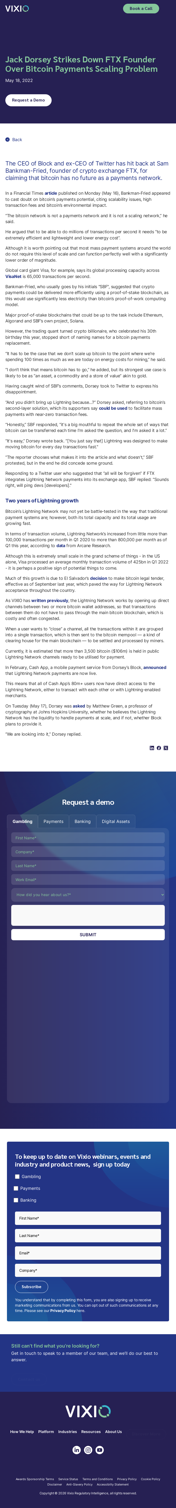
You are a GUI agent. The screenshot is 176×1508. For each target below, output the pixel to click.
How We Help (22, 1432)
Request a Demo (28, 100)
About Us (113, 1432)
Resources (91, 1432)
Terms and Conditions (97, 1479)
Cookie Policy (150, 1479)
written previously (49, 600)
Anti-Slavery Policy (79, 1484)
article (51, 193)
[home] (17, 8)
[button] (167, 8)
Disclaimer (54, 1484)
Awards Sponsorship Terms (35, 1479)
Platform (46, 1432)
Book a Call (141, 8)
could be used (113, 408)
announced (154, 667)
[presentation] (52, 915)
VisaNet (13, 276)
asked (79, 706)
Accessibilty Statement (113, 1484)
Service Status (68, 1479)
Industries (67, 1432)
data (60, 545)
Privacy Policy (62, 1310)
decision (98, 578)
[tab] (22, 821)
